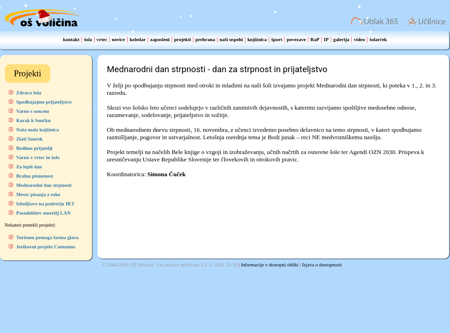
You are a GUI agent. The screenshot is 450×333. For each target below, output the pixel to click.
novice (118, 39)
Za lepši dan (29, 166)
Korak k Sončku (33, 120)
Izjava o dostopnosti (322, 264)
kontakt (71, 39)
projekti (182, 39)
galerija (341, 39)
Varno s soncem (32, 111)
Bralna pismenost (34, 176)
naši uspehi (231, 39)
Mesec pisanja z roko (38, 194)
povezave (296, 39)
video (359, 39)
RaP (315, 39)
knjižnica (257, 39)
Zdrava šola (28, 92)
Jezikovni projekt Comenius (45, 246)
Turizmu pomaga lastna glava (47, 237)
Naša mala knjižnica (37, 129)
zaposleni (160, 39)
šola (88, 39)
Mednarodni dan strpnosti (43, 185)
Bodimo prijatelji (34, 148)
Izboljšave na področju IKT (45, 203)
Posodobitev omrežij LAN (43, 213)
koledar (137, 39)
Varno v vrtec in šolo (38, 157)
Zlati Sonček (29, 139)
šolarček (378, 39)
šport (277, 39)
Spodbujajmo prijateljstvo (44, 102)
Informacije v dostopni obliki (270, 264)
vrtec (102, 39)
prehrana (205, 39)
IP (326, 39)
